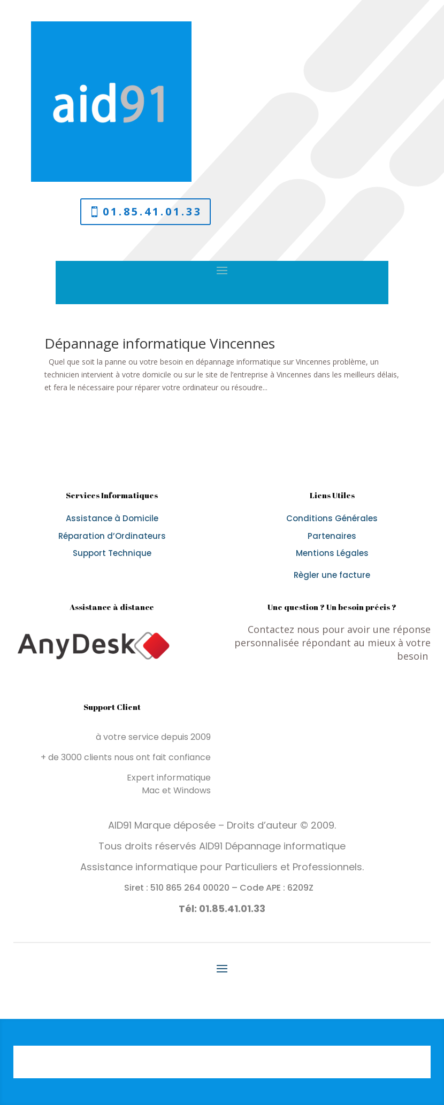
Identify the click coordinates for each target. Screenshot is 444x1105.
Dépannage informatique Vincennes (159, 343)
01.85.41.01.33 (152, 211)
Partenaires (332, 536)
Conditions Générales (332, 518)
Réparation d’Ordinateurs (112, 536)
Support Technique (112, 553)
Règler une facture (332, 575)
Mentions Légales (332, 553)
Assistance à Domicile (112, 518)
